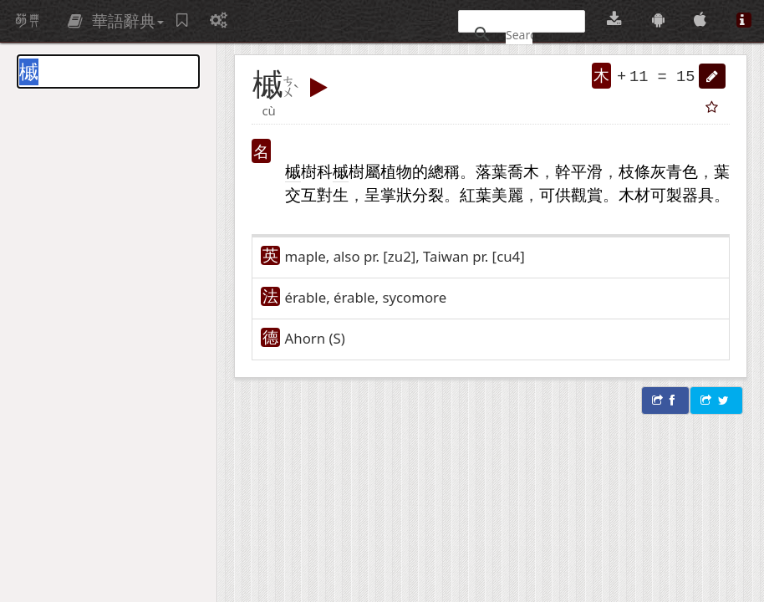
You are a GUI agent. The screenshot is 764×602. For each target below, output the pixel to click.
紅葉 (476, 194)
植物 (396, 171)
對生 (333, 194)
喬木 (523, 171)
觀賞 (587, 194)
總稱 (444, 171)
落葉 (491, 171)
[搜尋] (519, 34)
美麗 (507, 194)
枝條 (634, 171)
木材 (634, 194)
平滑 (587, 171)
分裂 (428, 194)
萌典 (28, 20)
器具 (698, 194)
